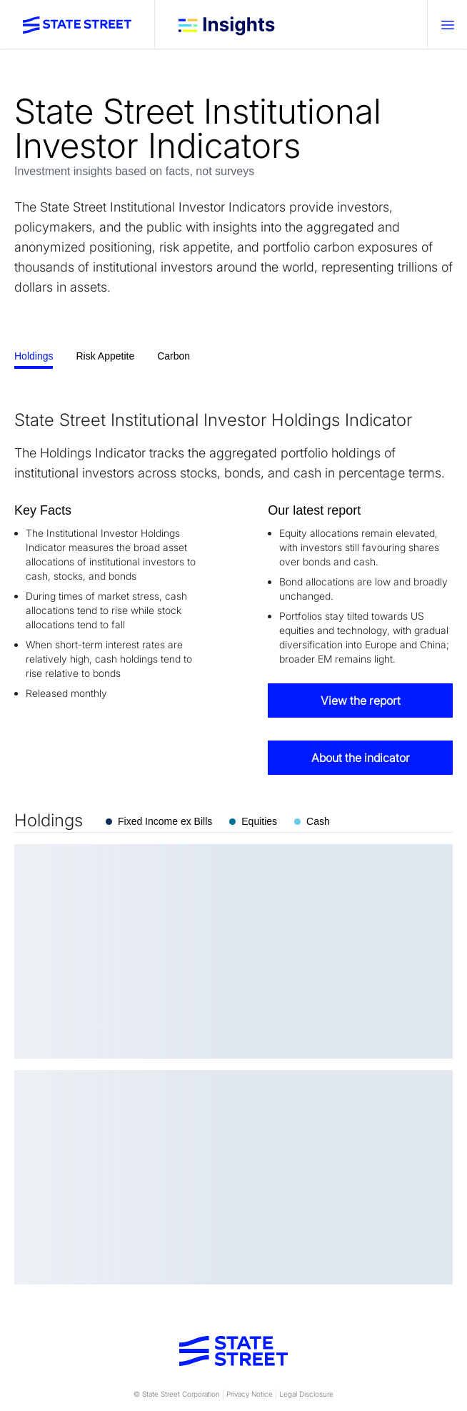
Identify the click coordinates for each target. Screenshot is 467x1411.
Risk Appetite (105, 356)
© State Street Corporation (177, 1394)
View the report (361, 700)
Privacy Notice (249, 1394)
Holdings (33, 356)
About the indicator (360, 758)
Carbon (173, 356)
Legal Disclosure (306, 1394)
